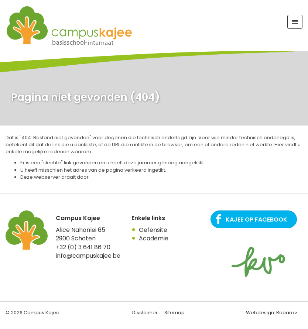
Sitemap (174, 312)
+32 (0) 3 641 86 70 (83, 247)
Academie (153, 238)
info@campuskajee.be (88, 255)
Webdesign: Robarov (271, 312)
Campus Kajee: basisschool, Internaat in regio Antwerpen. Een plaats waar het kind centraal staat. (70, 26)
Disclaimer (145, 312)
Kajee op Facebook (256, 219)
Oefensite (153, 230)
